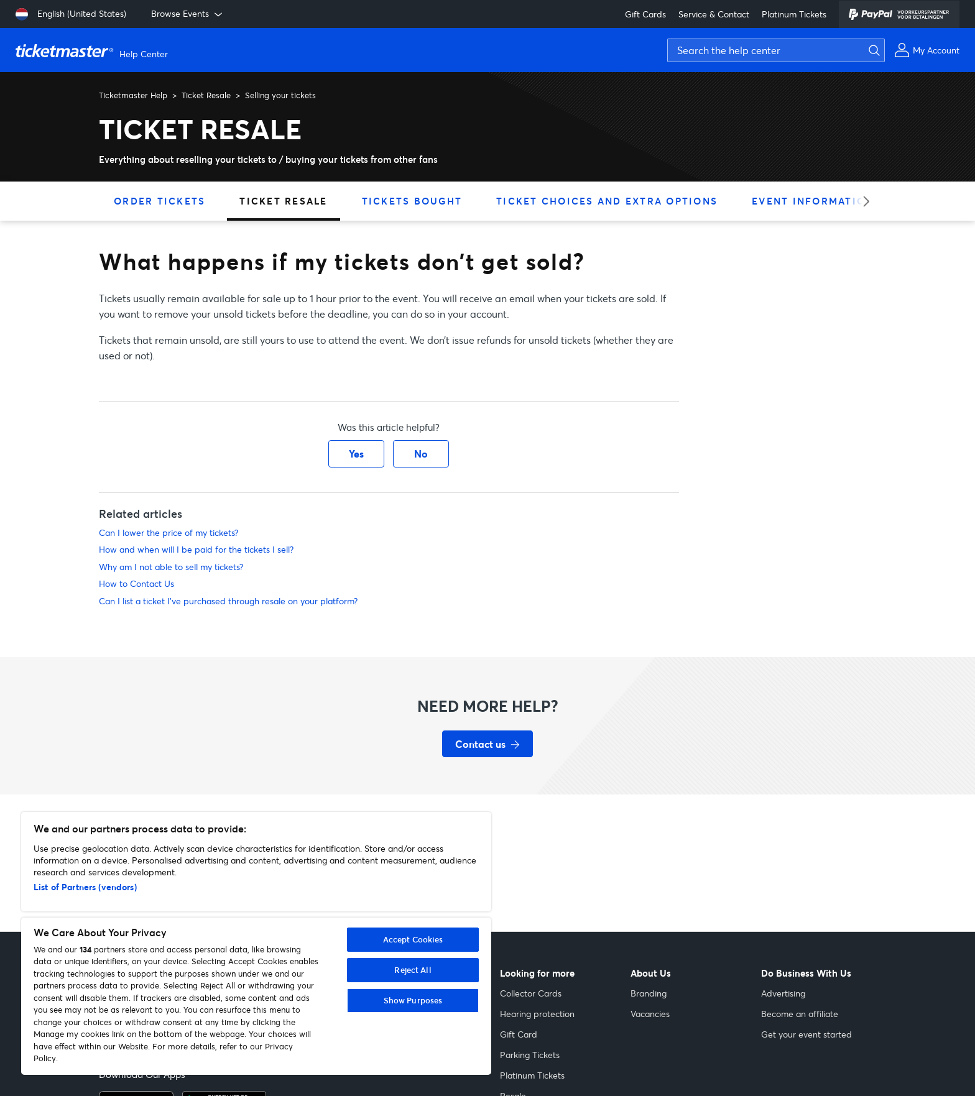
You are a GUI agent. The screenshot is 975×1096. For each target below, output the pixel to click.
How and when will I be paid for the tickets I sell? (196, 549)
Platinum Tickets (794, 14)
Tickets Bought (412, 201)
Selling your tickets (280, 95)
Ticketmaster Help (133, 95)
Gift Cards (645, 14)
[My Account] (926, 50)
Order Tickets (159, 201)
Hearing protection (537, 1014)
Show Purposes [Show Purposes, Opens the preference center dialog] (413, 1000)
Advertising (783, 993)
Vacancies (650, 1014)
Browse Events (187, 13)
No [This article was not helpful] (421, 453)
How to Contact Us (136, 583)
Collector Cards (530, 993)
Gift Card (518, 1034)
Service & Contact (713, 14)
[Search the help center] (776, 50)
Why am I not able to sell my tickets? (171, 567)
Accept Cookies (413, 939)
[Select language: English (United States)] (70, 14)
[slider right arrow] (862, 201)
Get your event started (806, 1034)
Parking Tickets (530, 1055)
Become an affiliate (799, 1014)
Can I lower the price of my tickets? (168, 532)
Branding (649, 993)
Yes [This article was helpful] (356, 453)
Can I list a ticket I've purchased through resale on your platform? (228, 601)
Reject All (412, 969)
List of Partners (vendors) (85, 887)
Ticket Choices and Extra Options (607, 201)
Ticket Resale (206, 95)
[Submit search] (871, 50)
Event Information (813, 201)
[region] (256, 943)
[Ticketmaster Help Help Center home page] (93, 50)
